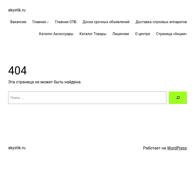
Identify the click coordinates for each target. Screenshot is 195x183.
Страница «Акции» (171, 34)
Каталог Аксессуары (56, 34)
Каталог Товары (92, 34)
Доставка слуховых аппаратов (161, 22)
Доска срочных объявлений (106, 22)
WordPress (177, 148)
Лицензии (120, 34)
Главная (39, 22)
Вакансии (18, 22)
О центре (142, 34)
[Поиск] (178, 98)
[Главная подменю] (48, 22)
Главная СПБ (66, 22)
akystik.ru (16, 10)
